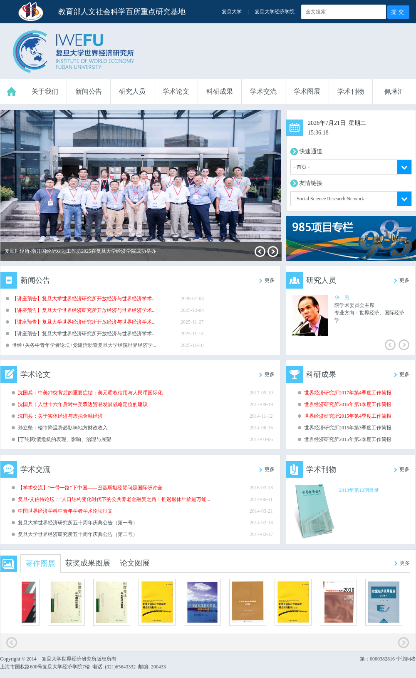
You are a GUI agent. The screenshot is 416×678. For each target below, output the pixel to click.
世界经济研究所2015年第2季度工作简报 (347, 439)
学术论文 (176, 91)
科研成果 (219, 91)
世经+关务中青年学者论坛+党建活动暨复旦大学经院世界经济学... (84, 345)
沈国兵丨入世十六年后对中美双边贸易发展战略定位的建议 (83, 404)
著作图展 (40, 563)
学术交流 (263, 91)
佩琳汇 (394, 91)
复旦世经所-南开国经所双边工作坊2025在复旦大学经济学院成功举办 (80, 251)
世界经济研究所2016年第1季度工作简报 (347, 404)
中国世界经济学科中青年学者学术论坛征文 (65, 511)
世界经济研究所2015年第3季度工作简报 (347, 428)
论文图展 (135, 563)
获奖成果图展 (87, 563)
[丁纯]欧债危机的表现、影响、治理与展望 (64, 439)
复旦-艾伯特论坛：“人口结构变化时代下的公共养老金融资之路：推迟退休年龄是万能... (114, 499)
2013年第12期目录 (359, 490)
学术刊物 (350, 91)
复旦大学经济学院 (275, 12)
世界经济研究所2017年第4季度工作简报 (347, 393)
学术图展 (307, 91)
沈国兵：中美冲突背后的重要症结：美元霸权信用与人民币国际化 (90, 393)
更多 (270, 280)
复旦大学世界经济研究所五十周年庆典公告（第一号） (78, 523)
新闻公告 (88, 91)
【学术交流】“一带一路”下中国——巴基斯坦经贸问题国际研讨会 (90, 488)
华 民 (341, 298)
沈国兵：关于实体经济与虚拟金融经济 (60, 416)
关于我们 (45, 91)
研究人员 (132, 91)
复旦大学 (232, 12)
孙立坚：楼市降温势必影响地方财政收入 (63, 428)
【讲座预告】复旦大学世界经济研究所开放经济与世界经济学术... (84, 299)
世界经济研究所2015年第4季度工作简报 (347, 416)
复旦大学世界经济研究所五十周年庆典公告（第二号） (78, 534)
